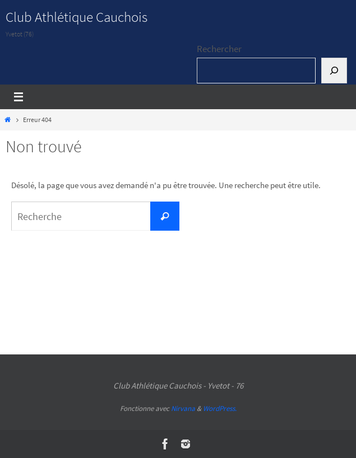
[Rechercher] (334, 71)
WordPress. (220, 408)
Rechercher (219, 49)
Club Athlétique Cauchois (76, 17)
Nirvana (183, 408)
